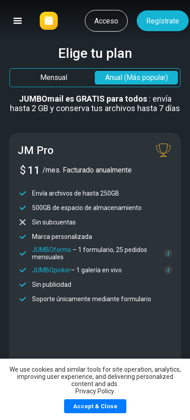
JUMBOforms (51, 249)
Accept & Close (95, 406)
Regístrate (162, 21)
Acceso (106, 21)
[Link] (49, 21)
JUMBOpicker (51, 270)
